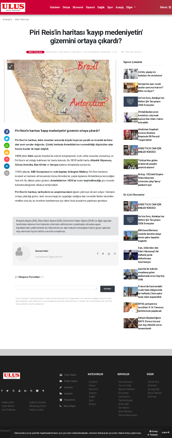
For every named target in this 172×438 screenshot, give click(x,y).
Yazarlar (66, 387)
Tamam (152, 434)
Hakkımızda (8, 402)
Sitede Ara (153, 381)
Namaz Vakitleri (126, 389)
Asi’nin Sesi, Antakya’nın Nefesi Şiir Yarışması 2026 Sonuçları (151, 101)
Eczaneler (123, 393)
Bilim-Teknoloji (22, 19)
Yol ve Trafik (124, 385)
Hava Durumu (125, 381)
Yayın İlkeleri (8, 406)
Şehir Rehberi (125, 411)
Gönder (107, 288)
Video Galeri (68, 381)
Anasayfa (7, 19)
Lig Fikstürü (124, 396)
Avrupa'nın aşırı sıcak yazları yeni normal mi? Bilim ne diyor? (150, 87)
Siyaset (90, 7)
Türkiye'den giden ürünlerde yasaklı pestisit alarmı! (148, 164)
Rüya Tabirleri (155, 393)
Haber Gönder (36, 409)
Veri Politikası (8, 409)
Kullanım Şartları (37, 402)
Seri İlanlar (123, 407)
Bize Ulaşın (68, 406)
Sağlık (101, 7)
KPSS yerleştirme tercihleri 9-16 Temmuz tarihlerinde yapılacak (151, 307)
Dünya (66, 7)
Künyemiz (67, 399)
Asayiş (120, 7)
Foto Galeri (68, 375)
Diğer (130, 7)
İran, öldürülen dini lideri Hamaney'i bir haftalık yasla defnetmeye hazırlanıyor (148, 255)
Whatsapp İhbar (37, 406)
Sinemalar (123, 404)
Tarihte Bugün (125, 400)
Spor (110, 7)
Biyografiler (154, 389)
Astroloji (152, 396)
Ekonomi (78, 7)
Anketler (152, 385)
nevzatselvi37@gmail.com (49, 256)
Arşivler (66, 393)
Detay (153, 431)
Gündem (55, 7)
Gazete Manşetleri (127, 415)
